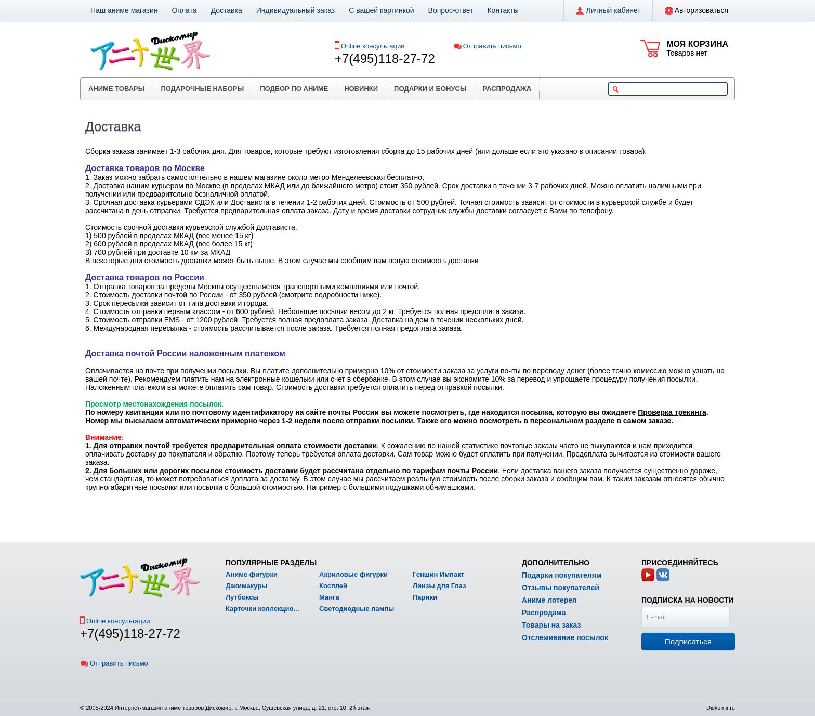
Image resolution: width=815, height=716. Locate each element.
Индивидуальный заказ (295, 10)
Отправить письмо (487, 46)
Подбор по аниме (294, 89)
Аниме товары (116, 89)
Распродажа (507, 89)
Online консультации (373, 46)
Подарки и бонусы (430, 89)
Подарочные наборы (202, 89)
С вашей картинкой (381, 10)
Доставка (226, 10)
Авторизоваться (696, 11)
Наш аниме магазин (123, 10)
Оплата (184, 10)
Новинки (361, 89)
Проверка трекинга (672, 412)
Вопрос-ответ (451, 10)
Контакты (502, 10)
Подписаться (688, 641)
